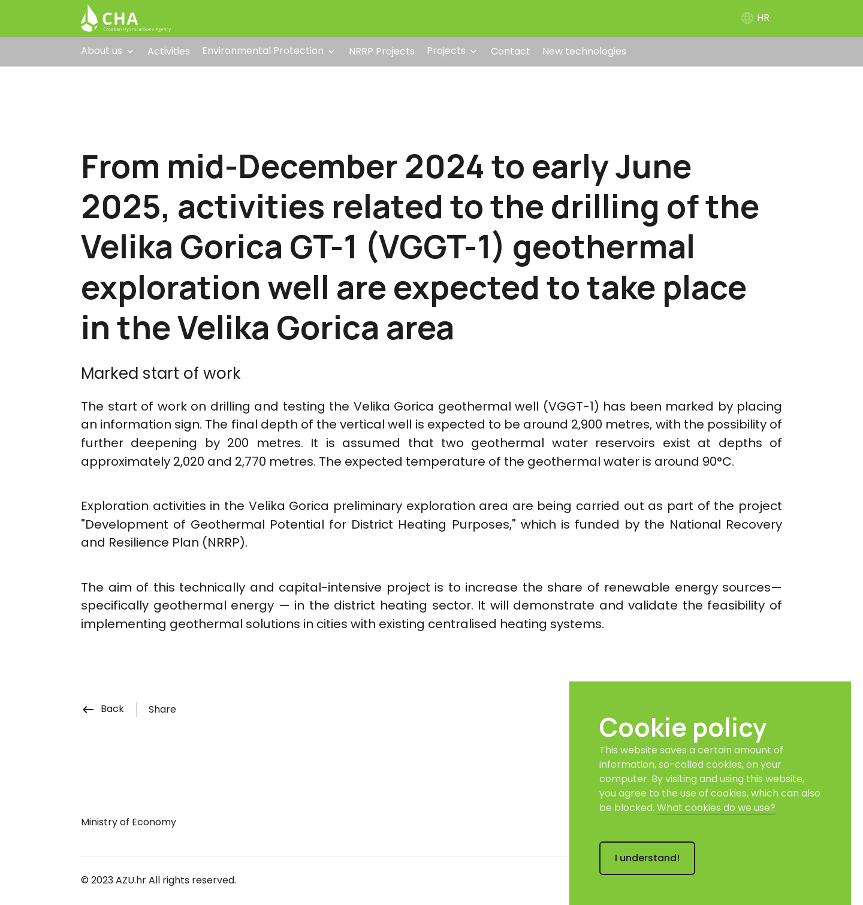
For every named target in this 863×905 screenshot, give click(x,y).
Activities (168, 51)
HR (755, 18)
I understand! (647, 858)
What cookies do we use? (716, 807)
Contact (510, 51)
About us (101, 51)
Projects (446, 51)
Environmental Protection (263, 51)
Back (102, 709)
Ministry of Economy (128, 822)
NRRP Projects (382, 51)
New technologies (584, 51)
